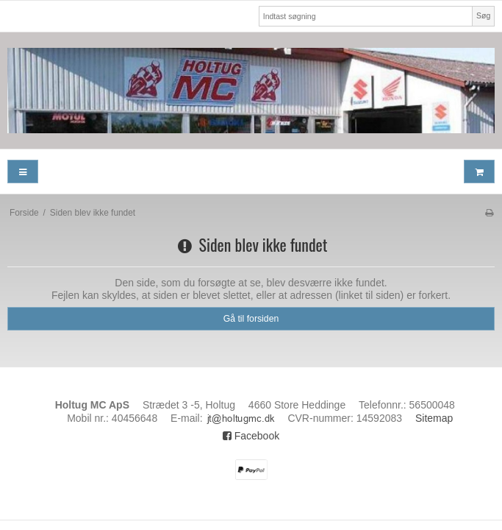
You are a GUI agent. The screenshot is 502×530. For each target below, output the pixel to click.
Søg (483, 15)
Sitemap (434, 418)
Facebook (251, 436)
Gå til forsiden (251, 319)
